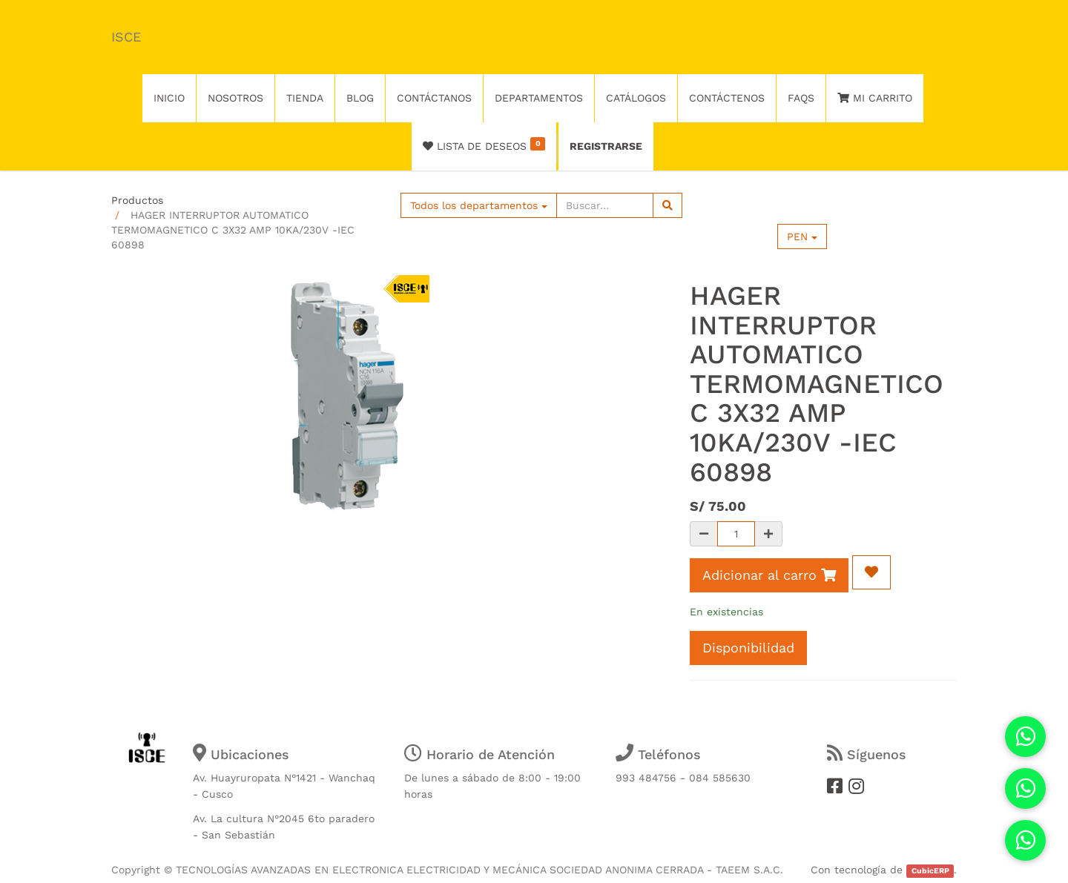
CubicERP (930, 871)
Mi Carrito (874, 98)
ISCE (126, 36)
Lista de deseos (484, 144)
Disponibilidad (748, 647)
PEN (802, 236)
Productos (137, 200)
